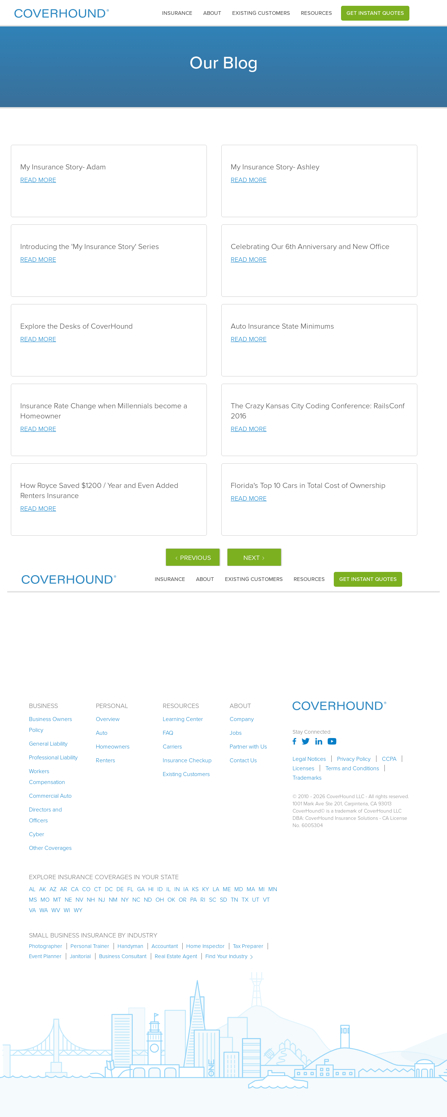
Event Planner (45, 956)
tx (245, 899)
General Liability (48, 743)
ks (195, 889)
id (160, 889)
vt (266, 899)
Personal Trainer (90, 946)
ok (171, 899)
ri (202, 899)
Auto (101, 733)
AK (42, 889)
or (183, 899)
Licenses (303, 768)
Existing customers (261, 13)
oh (160, 899)
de (120, 889)
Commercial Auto (50, 796)
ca (74, 889)
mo (45, 899)
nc (136, 899)
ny (125, 899)
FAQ (168, 733)
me (227, 889)
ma (251, 889)
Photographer (45, 946)
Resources (316, 13)
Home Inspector (205, 946)
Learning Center (183, 719)
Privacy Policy (354, 758)
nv (79, 899)
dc (109, 889)
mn (272, 889)
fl (130, 889)
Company (242, 719)
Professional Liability (53, 757)
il (168, 889)
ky (205, 889)
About (212, 13)
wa (43, 910)
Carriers (172, 746)
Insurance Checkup (187, 760)
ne (68, 899)
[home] (61, 12)
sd (223, 899)
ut (255, 899)
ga (141, 889)
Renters (105, 760)
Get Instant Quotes (375, 13)
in (177, 889)
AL (32, 889)
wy (78, 910)
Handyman (130, 946)
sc (212, 899)
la (216, 889)
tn (234, 899)
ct (97, 889)
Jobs (236, 733)
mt (57, 899)
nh (91, 899)
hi (151, 889)
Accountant (165, 946)
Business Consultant (122, 956)
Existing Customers (186, 774)
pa (193, 899)
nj (101, 899)
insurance (177, 13)
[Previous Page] (193, 557)
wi (67, 910)
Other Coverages (50, 848)
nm (113, 899)
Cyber (36, 834)
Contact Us (243, 760)
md (238, 889)
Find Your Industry (226, 956)
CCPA (389, 758)
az (53, 889)
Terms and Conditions (352, 768)
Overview (108, 719)
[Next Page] (254, 557)
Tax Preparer (248, 946)
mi (262, 889)
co (86, 889)
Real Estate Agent (176, 956)
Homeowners (112, 746)
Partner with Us (248, 746)
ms (33, 899)
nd (148, 899)
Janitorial (80, 956)
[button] (177, 13)
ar (63, 889)
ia (185, 889)
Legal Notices (309, 758)
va (32, 910)
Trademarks (307, 777)
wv (55, 910)
